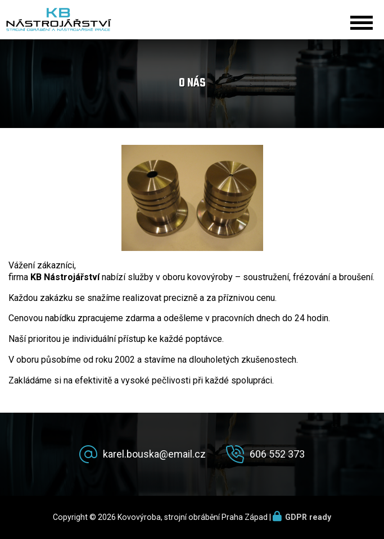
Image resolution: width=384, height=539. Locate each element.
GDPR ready (308, 517)
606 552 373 (277, 454)
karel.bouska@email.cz (154, 454)
